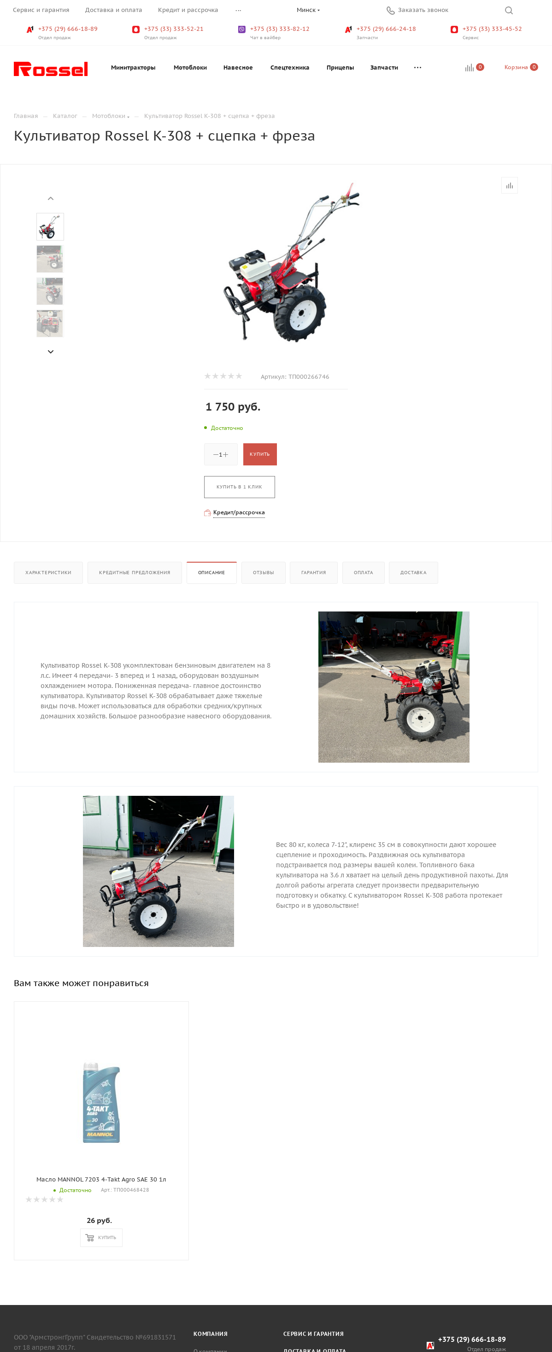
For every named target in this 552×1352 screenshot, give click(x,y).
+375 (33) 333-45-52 (487, 33)
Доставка (413, 573)
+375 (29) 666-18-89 (63, 33)
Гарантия (313, 573)
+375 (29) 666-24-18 (381, 33)
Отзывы (263, 573)
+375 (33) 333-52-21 (169, 33)
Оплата (363, 573)
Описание (211, 573)
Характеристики (48, 573)
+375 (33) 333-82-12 (275, 33)
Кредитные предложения (134, 573)
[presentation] (50, 197)
